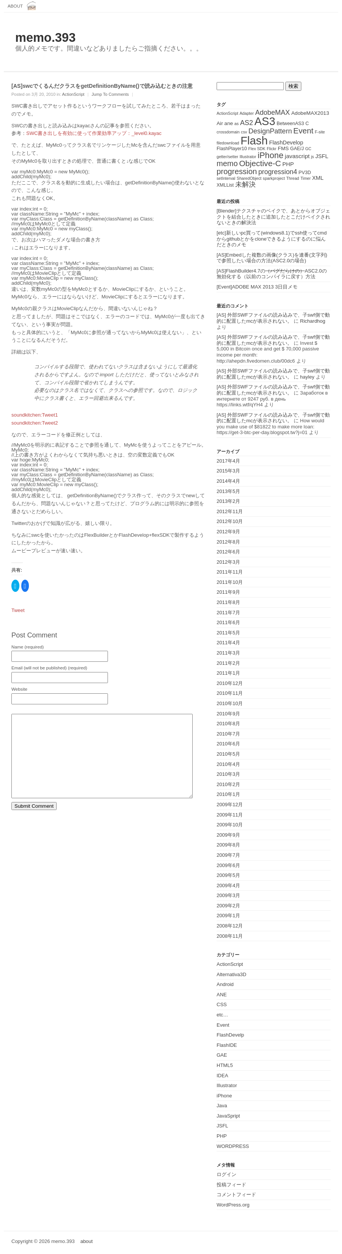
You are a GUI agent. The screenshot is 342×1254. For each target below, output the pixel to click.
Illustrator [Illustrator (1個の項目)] (248, 156)
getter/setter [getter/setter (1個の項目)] (227, 156)
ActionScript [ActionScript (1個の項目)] (227, 113)
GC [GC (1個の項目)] (308, 148)
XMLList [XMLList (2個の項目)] (225, 185)
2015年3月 (228, 471)
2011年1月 (228, 673)
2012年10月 (230, 521)
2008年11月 (230, 936)
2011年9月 (228, 592)
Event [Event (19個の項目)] (303, 130)
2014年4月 (228, 481)
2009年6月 (228, 865)
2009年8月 (228, 845)
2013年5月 (228, 491)
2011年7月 (228, 612)
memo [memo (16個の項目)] (227, 163)
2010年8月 (228, 723)
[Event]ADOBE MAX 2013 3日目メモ (257, 287)
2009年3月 (228, 895)
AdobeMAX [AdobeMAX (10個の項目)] (272, 112)
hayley (307, 377)
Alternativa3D (231, 974)
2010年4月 (228, 764)
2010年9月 (228, 714)
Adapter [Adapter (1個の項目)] (246, 113)
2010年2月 (228, 784)
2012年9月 (228, 531)
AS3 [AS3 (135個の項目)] (264, 121)
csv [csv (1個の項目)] (244, 132)
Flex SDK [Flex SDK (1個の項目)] (256, 148)
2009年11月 (230, 815)
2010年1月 (228, 794)
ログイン (226, 1174)
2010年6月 (228, 744)
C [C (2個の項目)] (307, 123)
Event (223, 1025)
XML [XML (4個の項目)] (317, 178)
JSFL (222, 1126)
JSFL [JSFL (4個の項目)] (321, 156)
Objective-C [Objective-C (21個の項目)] (260, 163)
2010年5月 (228, 754)
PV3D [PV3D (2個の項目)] (305, 172)
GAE (222, 1055)
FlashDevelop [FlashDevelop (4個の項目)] (286, 143)
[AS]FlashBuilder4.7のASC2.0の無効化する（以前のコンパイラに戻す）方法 (272, 274)
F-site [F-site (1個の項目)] (320, 132)
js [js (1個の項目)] (312, 156)
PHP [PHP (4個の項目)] (288, 164)
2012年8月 (228, 542)
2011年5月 (228, 633)
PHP (222, 1136)
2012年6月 (228, 552)
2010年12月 (230, 683)
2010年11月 (230, 693)
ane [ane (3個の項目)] (228, 123)
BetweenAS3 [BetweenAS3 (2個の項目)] (290, 123)
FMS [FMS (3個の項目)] (283, 148)
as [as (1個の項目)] (236, 123)
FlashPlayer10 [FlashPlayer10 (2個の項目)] (232, 148)
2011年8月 (228, 602)
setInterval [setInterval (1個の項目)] (226, 178)
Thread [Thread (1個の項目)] (292, 178)
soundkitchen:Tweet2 (34, 423)
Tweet (18, 610)
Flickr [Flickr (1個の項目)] (271, 148)
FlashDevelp (230, 1035)
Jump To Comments (110, 94)
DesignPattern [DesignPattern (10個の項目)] (270, 131)
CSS (222, 1004)
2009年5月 (228, 875)
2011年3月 (228, 653)
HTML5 (225, 1065)
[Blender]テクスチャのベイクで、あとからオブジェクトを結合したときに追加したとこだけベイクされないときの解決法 (273, 216)
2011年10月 (230, 582)
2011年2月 (228, 663)
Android (225, 984)
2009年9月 (228, 835)
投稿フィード (231, 1184)
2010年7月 (228, 734)
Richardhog (313, 321)
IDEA (222, 1075)
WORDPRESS (233, 1146)
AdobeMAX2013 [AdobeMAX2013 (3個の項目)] (310, 113)
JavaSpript (228, 1116)
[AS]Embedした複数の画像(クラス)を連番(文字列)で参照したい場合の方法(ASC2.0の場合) (272, 258)
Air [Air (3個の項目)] (220, 123)
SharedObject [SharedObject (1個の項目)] (249, 178)
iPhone (224, 1096)
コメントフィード (236, 1194)
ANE (222, 994)
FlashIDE (227, 1045)
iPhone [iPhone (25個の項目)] (270, 155)
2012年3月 (228, 562)
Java (222, 1105)
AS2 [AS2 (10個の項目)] (246, 123)
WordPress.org (233, 1205)
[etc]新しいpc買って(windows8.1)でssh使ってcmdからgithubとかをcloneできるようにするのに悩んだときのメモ (272, 238)
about (15, 5)
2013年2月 (228, 501)
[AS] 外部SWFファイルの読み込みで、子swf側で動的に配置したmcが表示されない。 (273, 318)
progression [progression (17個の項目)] (237, 171)
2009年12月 (230, 804)
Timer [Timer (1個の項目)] (306, 178)
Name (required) (27, 647)
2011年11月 (230, 572)
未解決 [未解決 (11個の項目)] (245, 184)
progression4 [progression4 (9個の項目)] (277, 172)
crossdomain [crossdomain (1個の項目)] (228, 132)
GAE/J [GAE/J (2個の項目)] (297, 148)
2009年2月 (228, 905)
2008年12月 (230, 926)
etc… (222, 1015)
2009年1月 (228, 915)
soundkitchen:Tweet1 (34, 415)
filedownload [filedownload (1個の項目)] (228, 143)
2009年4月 (228, 885)
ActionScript (73, 94)
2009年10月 (230, 825)
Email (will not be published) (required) (49, 668)
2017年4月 (228, 461)
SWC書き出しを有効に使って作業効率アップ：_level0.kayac (94, 133)
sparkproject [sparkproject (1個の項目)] (274, 178)
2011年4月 (228, 642)
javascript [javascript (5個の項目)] (297, 156)
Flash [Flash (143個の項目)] (254, 140)
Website (19, 689)
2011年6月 (228, 622)
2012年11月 (230, 511)
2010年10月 (230, 703)
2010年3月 (228, 774)
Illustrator (227, 1085)
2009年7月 (228, 855)
